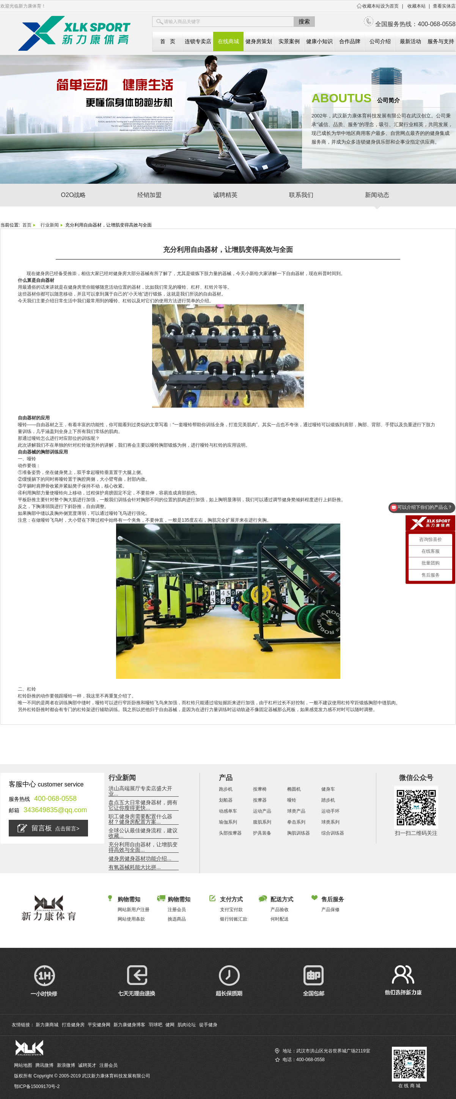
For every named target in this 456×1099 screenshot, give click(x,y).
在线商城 (228, 41)
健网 (170, 1024)
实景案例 (289, 41)
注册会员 (108, 1065)
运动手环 (330, 811)
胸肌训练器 (298, 833)
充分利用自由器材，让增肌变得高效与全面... (143, 847)
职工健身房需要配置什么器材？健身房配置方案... (140, 819)
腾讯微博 (44, 1065)
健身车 (328, 789)
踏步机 (328, 800)
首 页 (167, 41)
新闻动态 (377, 195)
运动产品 (262, 811)
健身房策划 (258, 41)
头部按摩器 (230, 833)
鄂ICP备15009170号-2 (37, 1086)
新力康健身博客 (129, 1024)
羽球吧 (155, 1024)
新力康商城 (47, 1024)
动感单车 (228, 811)
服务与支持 (441, 41)
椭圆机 (294, 789)
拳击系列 (296, 822)
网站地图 (23, 1065)
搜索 (304, 21)
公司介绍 (380, 41)
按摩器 (260, 800)
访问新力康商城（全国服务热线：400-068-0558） (325, 1068)
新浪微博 (66, 1065)
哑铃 (291, 800)
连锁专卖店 (198, 41)
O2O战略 (73, 195)
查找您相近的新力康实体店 (302, 1077)
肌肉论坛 (187, 1024)
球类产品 (296, 811)
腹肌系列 (262, 822)
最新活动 (410, 41)
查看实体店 (444, 6)
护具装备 (262, 833)
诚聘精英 (225, 195)
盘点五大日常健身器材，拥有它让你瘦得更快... (143, 805)
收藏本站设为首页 (380, 6)
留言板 (48, 828)
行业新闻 (50, 225)
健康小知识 (319, 41)
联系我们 (301, 195)
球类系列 (330, 822)
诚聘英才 (87, 1065)
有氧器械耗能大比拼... (134, 867)
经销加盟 (149, 195)
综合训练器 (332, 833)
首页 (26, 225)
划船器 (226, 800)
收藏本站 (416, 6)
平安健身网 (99, 1024)
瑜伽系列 (228, 822)
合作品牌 (349, 41)
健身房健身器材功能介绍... (139, 858)
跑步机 (226, 789)
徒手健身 (208, 1024)
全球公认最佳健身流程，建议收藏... (143, 833)
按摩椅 (260, 789)
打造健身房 (73, 1024)
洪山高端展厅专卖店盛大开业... (140, 791)
